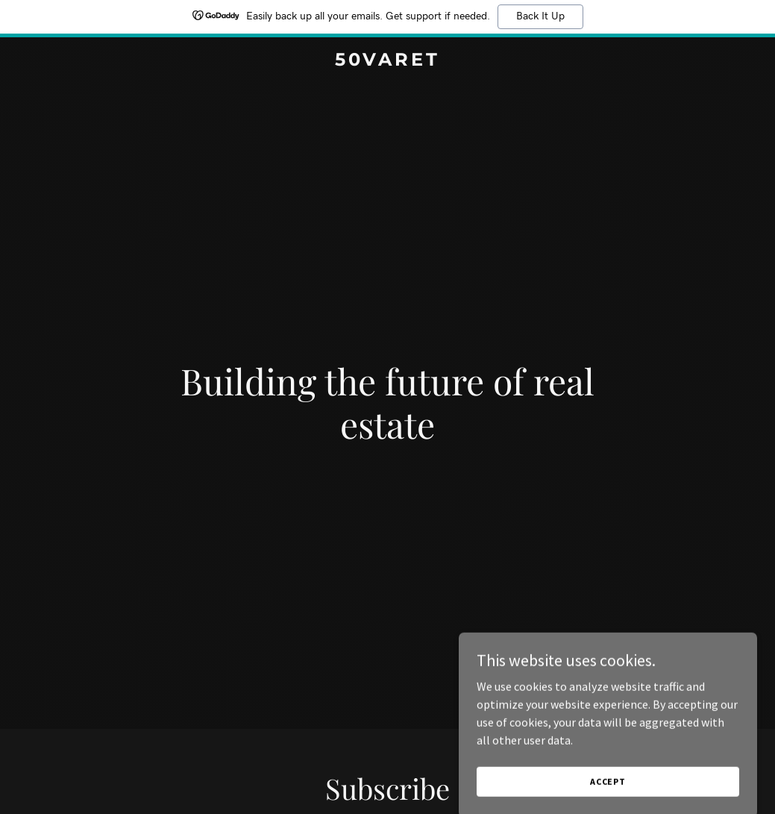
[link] (387, 61)
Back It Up (540, 16)
